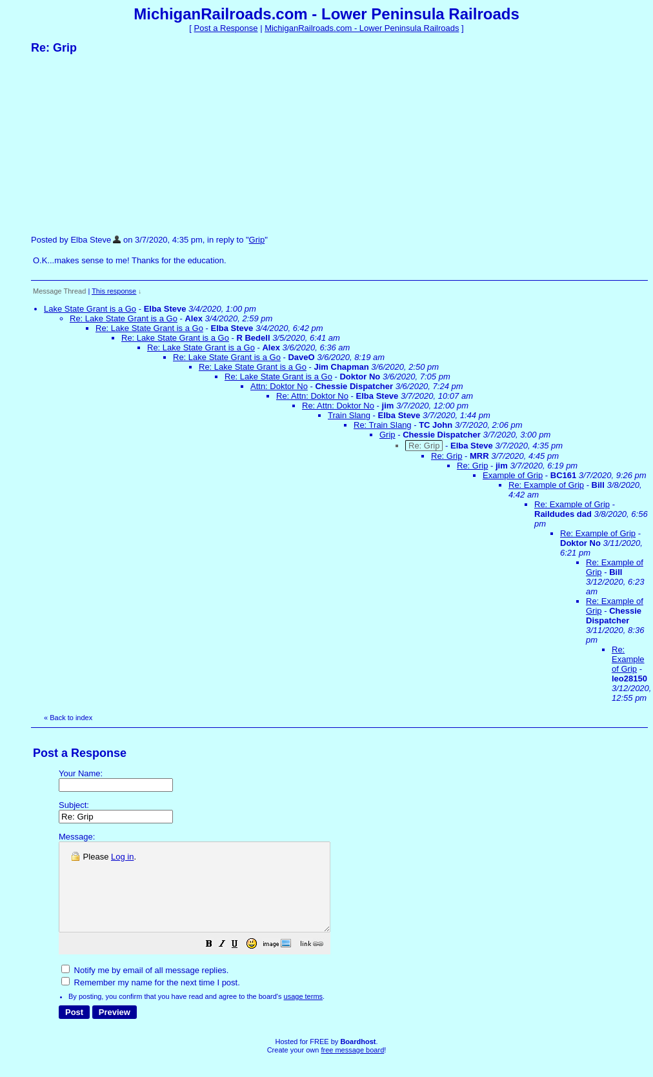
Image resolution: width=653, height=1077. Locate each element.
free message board (352, 1067)
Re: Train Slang (383, 425)
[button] (241, 963)
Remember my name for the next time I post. (150, 1000)
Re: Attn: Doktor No (312, 396)
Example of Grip (513, 475)
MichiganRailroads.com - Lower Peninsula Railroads (362, 28)
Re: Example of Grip (546, 485)
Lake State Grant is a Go (90, 309)
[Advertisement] (128, 144)
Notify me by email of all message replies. (144, 987)
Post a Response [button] (226, 28)
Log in (122, 856)
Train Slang (349, 415)
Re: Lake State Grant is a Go (123, 318)
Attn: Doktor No (279, 386)
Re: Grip (446, 456)
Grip (257, 240)
